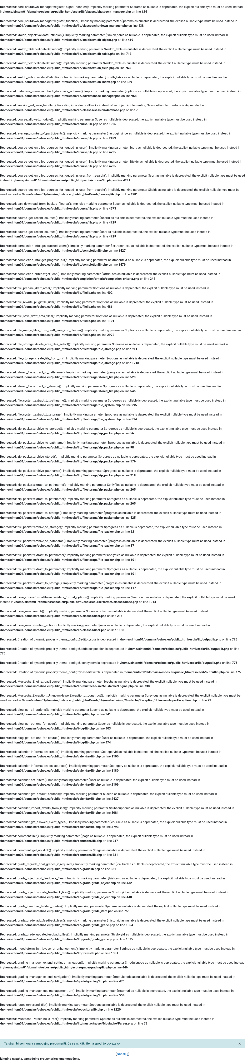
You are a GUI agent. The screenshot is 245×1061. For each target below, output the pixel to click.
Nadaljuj (122, 1054)
